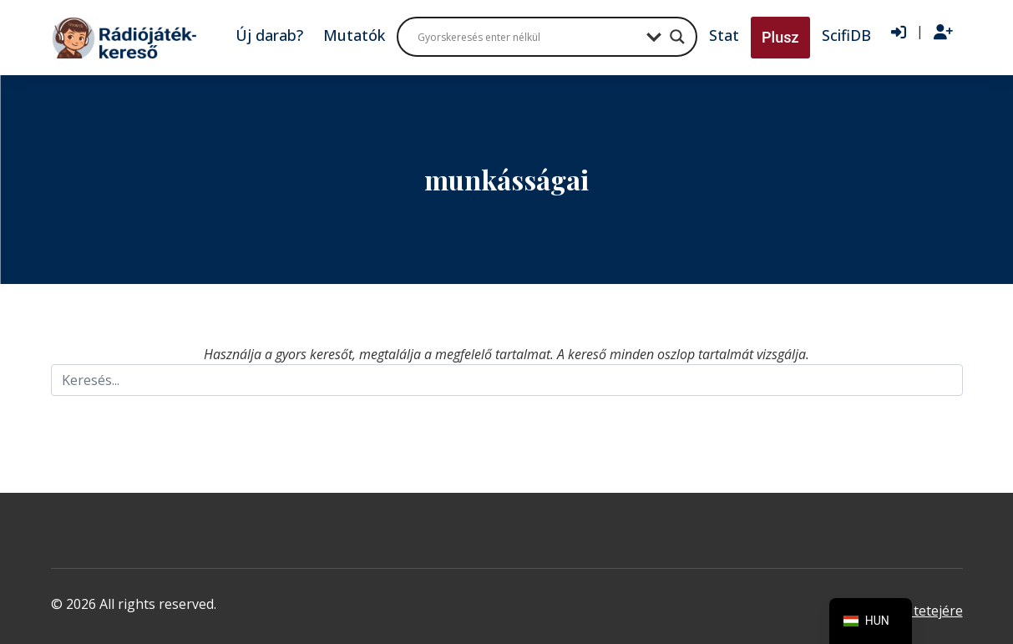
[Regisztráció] (943, 32)
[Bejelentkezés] (898, 32)
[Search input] (528, 36)
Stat (724, 35)
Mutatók (354, 35)
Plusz (780, 37)
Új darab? (269, 35)
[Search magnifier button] (677, 36)
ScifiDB (846, 35)
